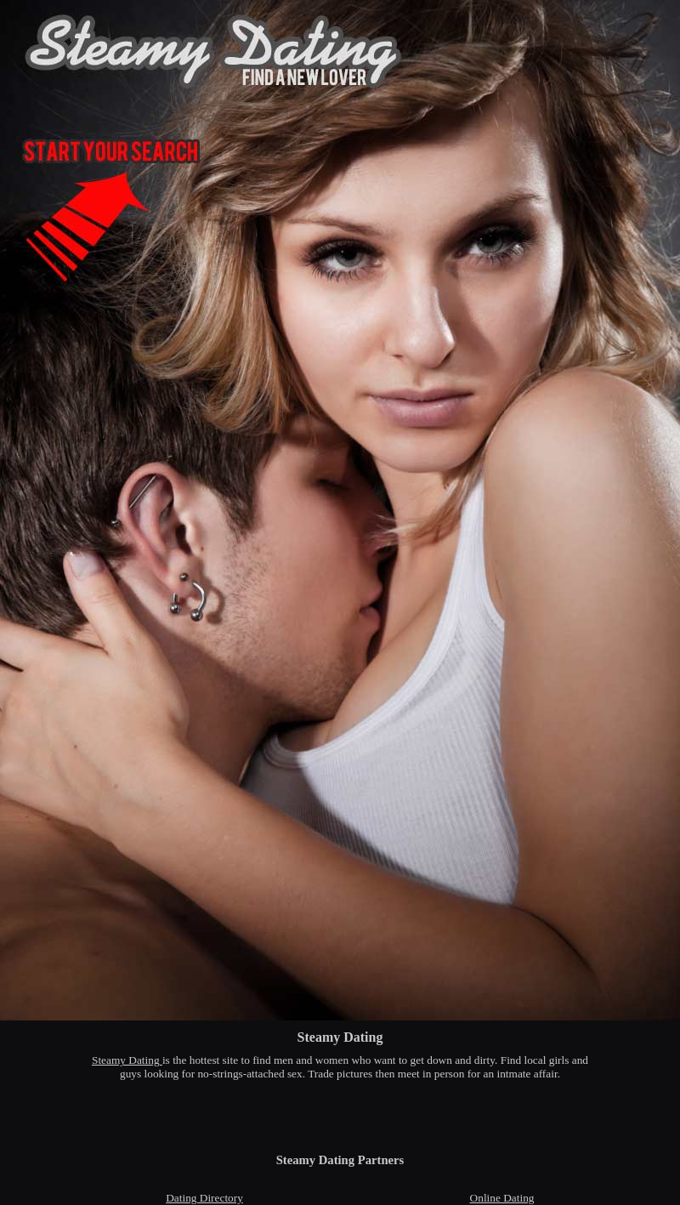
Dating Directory (204, 1197)
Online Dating (502, 1197)
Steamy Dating (127, 1060)
